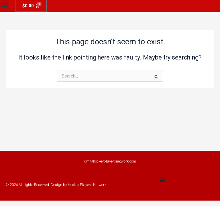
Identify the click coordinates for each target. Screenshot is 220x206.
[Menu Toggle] (162, 180)
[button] (4, 4)
